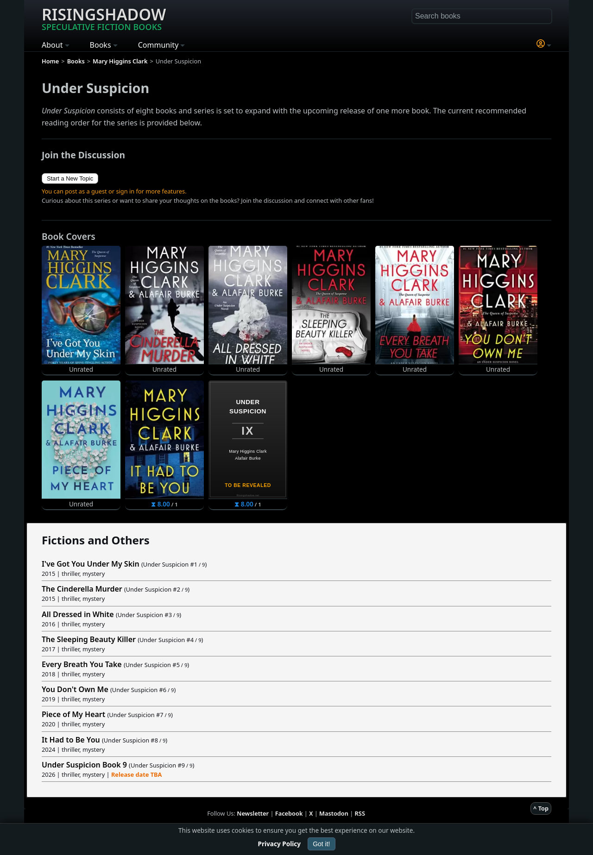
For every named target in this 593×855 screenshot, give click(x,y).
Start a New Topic (70, 178)
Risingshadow (104, 18)
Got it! (321, 844)
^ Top (541, 808)
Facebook (289, 813)
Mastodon (333, 813)
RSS (360, 813)
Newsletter (253, 813)
